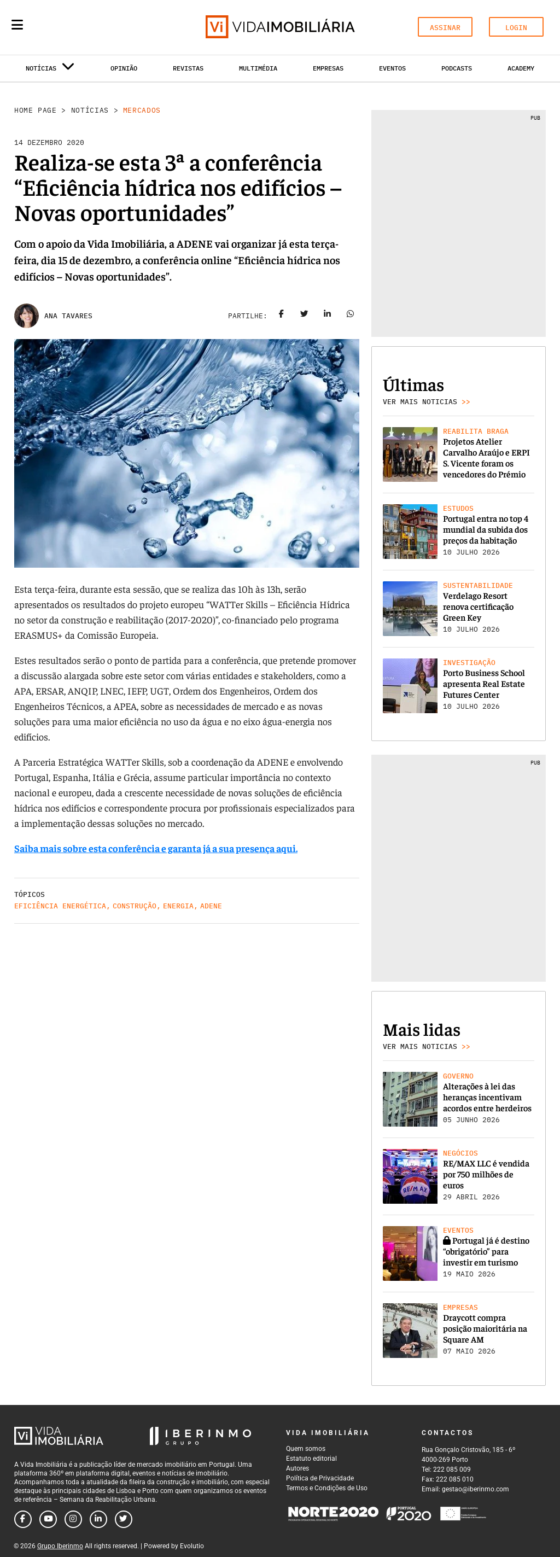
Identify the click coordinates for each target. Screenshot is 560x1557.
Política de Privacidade (320, 1478)
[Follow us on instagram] (73, 1519)
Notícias (90, 110)
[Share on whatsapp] (350, 316)
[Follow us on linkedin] (98, 1519)
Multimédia (258, 68)
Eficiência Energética (60, 906)
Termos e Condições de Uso (327, 1488)
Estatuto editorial (311, 1458)
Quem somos (305, 1449)
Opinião (123, 68)
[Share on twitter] (304, 316)
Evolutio (192, 1546)
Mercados (142, 110)
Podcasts (456, 68)
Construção (134, 906)
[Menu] (17, 25)
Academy (521, 68)
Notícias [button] (50, 70)
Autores (297, 1468)
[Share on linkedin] (327, 316)
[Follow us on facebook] (23, 1519)
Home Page (35, 110)
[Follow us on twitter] (123, 1519)
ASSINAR (445, 27)
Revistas (188, 68)
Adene (211, 906)
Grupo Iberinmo (60, 1546)
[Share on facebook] (281, 316)
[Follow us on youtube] (48, 1519)
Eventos (392, 68)
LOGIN (516, 27)
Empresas (328, 68)
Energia (178, 906)
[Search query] (81, 27)
